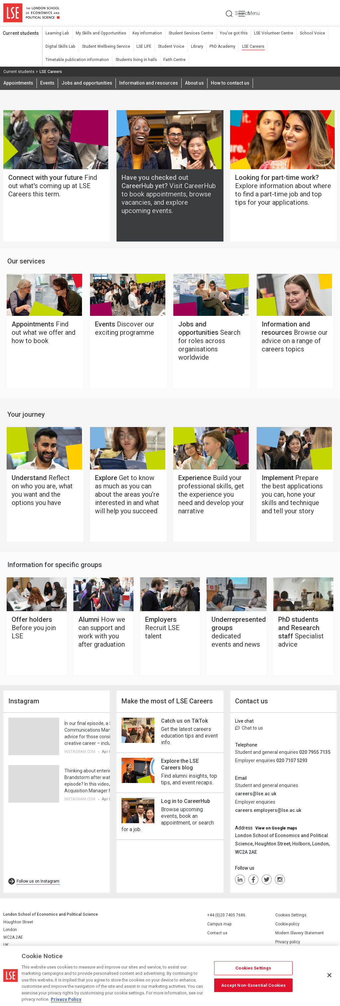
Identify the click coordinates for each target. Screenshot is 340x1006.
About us (195, 83)
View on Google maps (276, 830)
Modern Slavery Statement (299, 935)
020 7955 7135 (314, 754)
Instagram (280, 882)
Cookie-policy (287, 926)
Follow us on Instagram (38, 884)
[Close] (329, 975)
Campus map (219, 926)
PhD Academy (220, 46)
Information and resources (149, 83)
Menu (327, 13)
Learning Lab (57, 33)
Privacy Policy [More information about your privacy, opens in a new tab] (66, 999)
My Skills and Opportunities (100, 33)
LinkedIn (240, 882)
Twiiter (267, 882)
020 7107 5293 (291, 763)
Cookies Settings (290, 917)
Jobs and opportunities (87, 83)
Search (291, 13)
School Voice (308, 33)
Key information (145, 33)
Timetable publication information (298, 46)
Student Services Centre (188, 33)
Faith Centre (104, 60)
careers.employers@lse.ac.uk (268, 813)
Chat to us (249, 730)
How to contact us (231, 83)
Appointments (18, 83)
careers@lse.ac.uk (255, 796)
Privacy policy (287, 944)
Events (48, 83)
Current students (21, 33)
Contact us (217, 935)
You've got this (230, 33)
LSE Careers (250, 46)
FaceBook (253, 882)
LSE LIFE (142, 46)
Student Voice (170, 46)
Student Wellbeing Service (105, 46)
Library (195, 46)
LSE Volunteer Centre (269, 33)
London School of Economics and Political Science (31, 13)
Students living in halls (66, 60)
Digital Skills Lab (60, 46)
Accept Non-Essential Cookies (253, 984)
